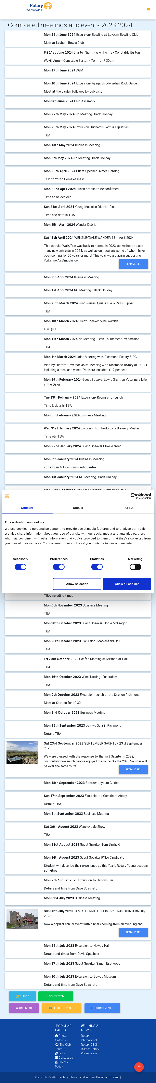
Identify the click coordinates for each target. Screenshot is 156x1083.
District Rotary (90, 1049)
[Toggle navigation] (148, 10)
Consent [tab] (27, 507)
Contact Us (64, 1057)
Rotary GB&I (89, 1044)
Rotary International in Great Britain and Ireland (89, 1077)
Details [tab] (78, 507)
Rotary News (89, 1053)
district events (61, 1008)
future (22, 996)
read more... (133, 264)
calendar (24, 1008)
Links (60, 1053)
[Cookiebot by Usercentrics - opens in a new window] (133, 496)
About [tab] (129, 507)
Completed (55, 996)
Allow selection (77, 584)
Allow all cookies (127, 584)
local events (102, 1008)
